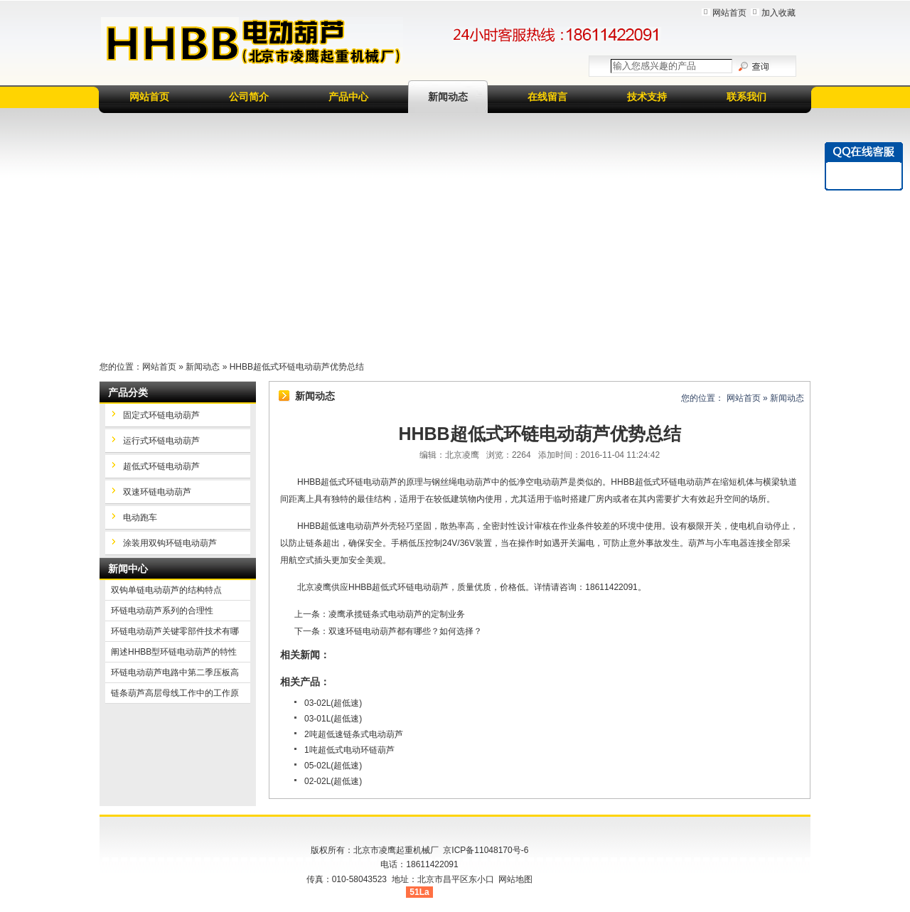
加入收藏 (778, 13)
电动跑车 (140, 517)
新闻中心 (128, 568)
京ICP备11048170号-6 (485, 850)
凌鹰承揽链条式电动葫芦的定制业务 (396, 614)
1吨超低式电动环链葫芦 (349, 750)
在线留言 (547, 96)
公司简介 (249, 96)
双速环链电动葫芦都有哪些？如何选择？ (405, 631)
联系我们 (746, 96)
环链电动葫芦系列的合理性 (162, 611)
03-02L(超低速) (333, 703)
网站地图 (515, 879)
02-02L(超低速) (333, 781)
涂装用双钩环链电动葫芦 (170, 543)
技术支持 (647, 96)
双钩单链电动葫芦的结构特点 (166, 590)
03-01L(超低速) (333, 719)
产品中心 (348, 96)
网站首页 (729, 13)
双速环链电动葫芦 (157, 492)
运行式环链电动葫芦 (161, 441)
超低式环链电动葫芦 (161, 466)
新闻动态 (448, 96)
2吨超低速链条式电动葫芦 (353, 734)
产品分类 (128, 392)
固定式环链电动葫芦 (161, 415)
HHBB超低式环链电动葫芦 (398, 587)
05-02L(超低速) (333, 766)
